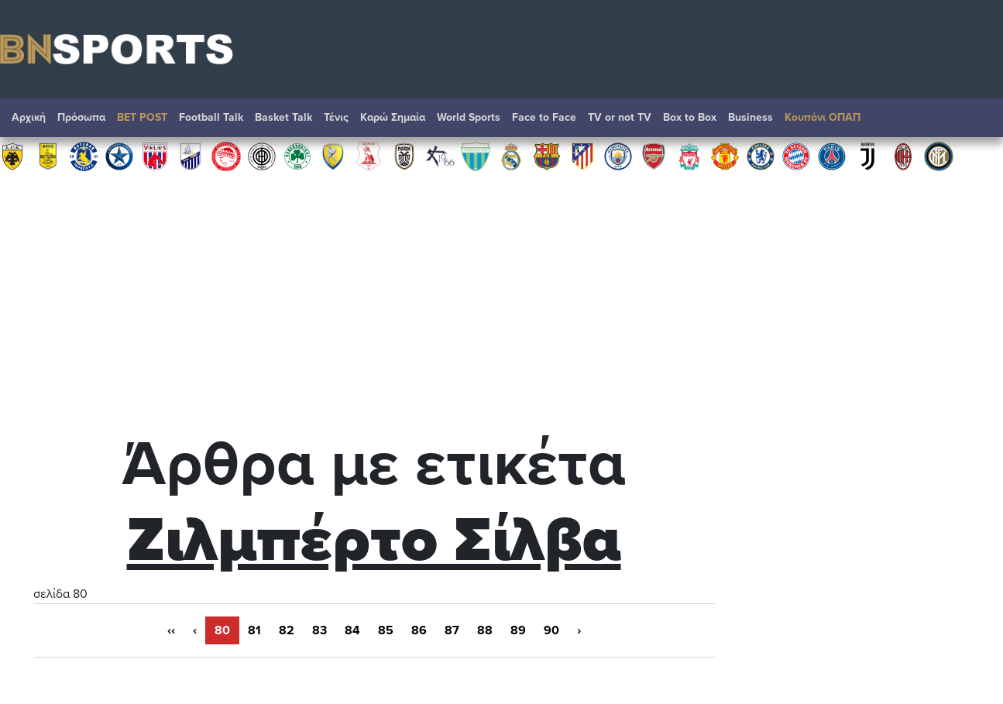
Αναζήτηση (975, 121)
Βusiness (750, 117)
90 (551, 630)
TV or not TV (619, 117)
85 (385, 630)
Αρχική (29, 117)
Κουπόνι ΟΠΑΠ (822, 117)
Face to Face (544, 117)
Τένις (336, 117)
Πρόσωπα (81, 117)
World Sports (468, 117)
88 (485, 630)
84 (352, 630)
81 (254, 630)
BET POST (142, 117)
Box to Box (689, 117)
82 (286, 630)
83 (319, 630)
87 (452, 630)
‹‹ (171, 630)
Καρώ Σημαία (392, 117)
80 (222, 630)
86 (419, 630)
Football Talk (211, 117)
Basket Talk (283, 117)
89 (518, 630)
